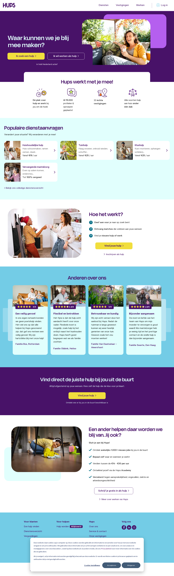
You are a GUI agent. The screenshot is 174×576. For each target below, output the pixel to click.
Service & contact (98, 531)
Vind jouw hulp (114, 246)
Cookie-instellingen (92, 565)
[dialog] (87, 554)
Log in (162, 5)
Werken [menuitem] (140, 5)
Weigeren (131, 565)
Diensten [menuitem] (103, 5)
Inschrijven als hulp (114, 254)
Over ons (93, 527)
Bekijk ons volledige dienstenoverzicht (24, 188)
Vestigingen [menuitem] (122, 5)
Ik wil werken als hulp (66, 56)
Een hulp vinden (31, 527)
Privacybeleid (106, 549)
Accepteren (111, 565)
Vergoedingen (31, 536)
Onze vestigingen (97, 536)
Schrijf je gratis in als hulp (113, 491)
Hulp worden (62, 527)
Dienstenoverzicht (33, 531)
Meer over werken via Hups (113, 499)
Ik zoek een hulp (26, 56)
